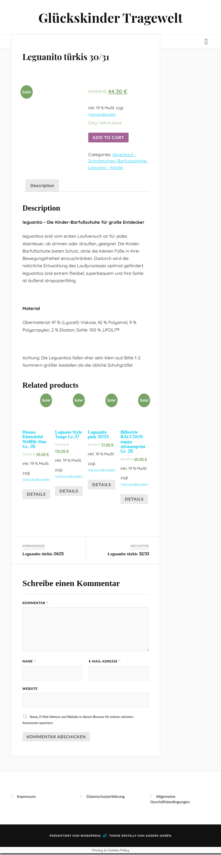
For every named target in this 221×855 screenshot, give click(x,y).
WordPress (90, 837)
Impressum (26, 798)
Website (30, 690)
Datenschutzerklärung (106, 798)
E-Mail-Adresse (105, 662)
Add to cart (108, 138)
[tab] (42, 187)
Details (36, 495)
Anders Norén (159, 837)
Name (29, 662)
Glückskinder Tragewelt (110, 18)
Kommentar (35, 604)
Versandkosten (102, 115)
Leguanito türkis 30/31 (77, 57)
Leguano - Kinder (105, 168)
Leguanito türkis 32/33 (128, 555)
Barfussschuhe (131, 162)
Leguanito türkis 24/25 (43, 555)
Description (42, 186)
